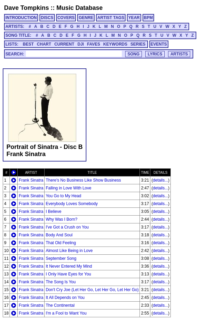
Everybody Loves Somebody (72, 203)
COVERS (66, 17)
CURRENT (64, 44)
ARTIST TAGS (110, 17)
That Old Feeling (61, 242)
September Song (61, 258)
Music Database (79, 7)
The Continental (60, 305)
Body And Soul (59, 235)
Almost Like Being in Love (69, 250)
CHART (44, 44)
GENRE (86, 17)
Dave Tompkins (26, 7)
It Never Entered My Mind (69, 266)
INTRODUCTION (21, 17)
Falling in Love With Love (68, 188)
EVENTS (159, 44)
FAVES (93, 44)
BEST (28, 44)
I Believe (53, 211)
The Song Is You (61, 282)
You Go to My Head (63, 195)
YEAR (133, 17)
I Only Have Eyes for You (68, 274)
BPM (148, 17)
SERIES (138, 44)
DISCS (47, 17)
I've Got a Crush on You (67, 227)
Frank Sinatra (31, 180)
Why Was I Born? (61, 219)
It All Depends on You (65, 297)
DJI (81, 44)
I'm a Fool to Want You (66, 313)
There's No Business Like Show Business (83, 180)
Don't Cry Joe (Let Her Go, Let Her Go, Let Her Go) (92, 289)
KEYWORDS (115, 44)
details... (160, 180)
